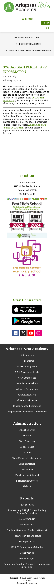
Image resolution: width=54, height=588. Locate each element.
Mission (27, 435)
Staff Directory (27, 441)
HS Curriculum (27, 518)
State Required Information (27, 458)
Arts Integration (27, 394)
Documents (27, 469)
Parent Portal (27, 504)
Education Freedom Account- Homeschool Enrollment (27, 565)
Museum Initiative (27, 400)
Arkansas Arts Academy (27, 37)
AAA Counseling (27, 377)
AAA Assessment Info (27, 372)
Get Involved (27, 552)
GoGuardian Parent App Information (30, 50)
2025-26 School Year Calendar (27, 547)
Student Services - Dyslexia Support (27, 530)
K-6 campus (27, 355)
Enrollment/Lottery (27, 480)
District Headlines (30, 44)
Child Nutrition (27, 463)
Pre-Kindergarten (27, 366)
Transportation (27, 541)
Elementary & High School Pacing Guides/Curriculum (27, 512)
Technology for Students (27, 535)
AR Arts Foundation (27, 389)
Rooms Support (27, 558)
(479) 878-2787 (27, 193)
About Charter (27, 429)
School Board (27, 446)
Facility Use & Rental (27, 475)
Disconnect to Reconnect (27, 405)
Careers (27, 452)
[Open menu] (27, 19)
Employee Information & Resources (27, 411)
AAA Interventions (27, 383)
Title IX (27, 486)
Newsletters (27, 524)
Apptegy (33, 583)
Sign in (47, 22)
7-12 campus (27, 360)
